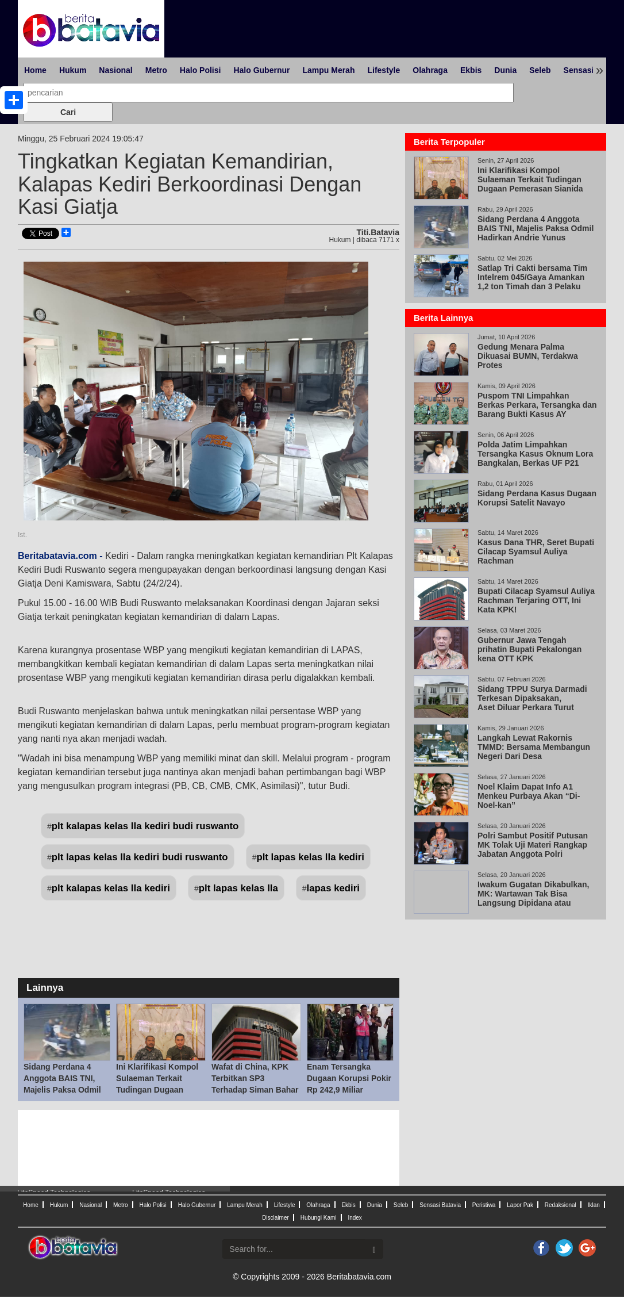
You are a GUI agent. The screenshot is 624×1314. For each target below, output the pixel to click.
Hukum (72, 70)
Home (35, 70)
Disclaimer (275, 1218)
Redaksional (560, 1205)
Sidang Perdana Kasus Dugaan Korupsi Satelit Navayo (536, 498)
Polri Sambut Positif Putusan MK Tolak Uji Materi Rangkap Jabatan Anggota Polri (532, 845)
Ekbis (471, 70)
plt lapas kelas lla (238, 888)
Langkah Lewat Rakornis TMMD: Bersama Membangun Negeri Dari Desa (533, 747)
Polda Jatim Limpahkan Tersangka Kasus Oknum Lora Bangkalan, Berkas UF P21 (535, 454)
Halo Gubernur (261, 70)
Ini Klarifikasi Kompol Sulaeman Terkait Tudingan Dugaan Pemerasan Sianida (530, 179)
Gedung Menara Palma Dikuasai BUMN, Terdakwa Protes (527, 356)
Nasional (115, 70)
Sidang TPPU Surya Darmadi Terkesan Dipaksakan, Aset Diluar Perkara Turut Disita (532, 702)
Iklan (594, 1205)
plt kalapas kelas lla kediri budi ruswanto (145, 826)
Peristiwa (484, 1205)
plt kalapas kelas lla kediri (111, 888)
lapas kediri (333, 888)
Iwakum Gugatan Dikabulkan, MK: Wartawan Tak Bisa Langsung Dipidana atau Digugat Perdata (533, 898)
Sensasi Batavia (440, 1205)
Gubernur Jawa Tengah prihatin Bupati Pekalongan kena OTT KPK (529, 649)
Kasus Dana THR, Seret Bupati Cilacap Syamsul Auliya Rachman (535, 551)
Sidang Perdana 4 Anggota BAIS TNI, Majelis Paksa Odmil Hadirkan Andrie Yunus (62, 1089)
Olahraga (430, 70)
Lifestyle (383, 70)
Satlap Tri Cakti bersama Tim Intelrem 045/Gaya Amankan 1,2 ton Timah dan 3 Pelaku (532, 277)
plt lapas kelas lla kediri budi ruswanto (140, 857)
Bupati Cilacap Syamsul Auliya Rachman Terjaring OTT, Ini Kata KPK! (536, 600)
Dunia (505, 70)
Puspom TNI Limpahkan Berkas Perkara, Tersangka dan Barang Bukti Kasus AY (537, 405)
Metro (156, 70)
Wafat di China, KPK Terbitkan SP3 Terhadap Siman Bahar (254, 1078)
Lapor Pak (520, 1205)
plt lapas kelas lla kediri (310, 857)
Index (354, 1218)
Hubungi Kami (319, 1218)
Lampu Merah (328, 70)
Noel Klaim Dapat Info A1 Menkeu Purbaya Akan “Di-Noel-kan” (528, 796)
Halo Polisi (200, 70)
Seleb (539, 70)
